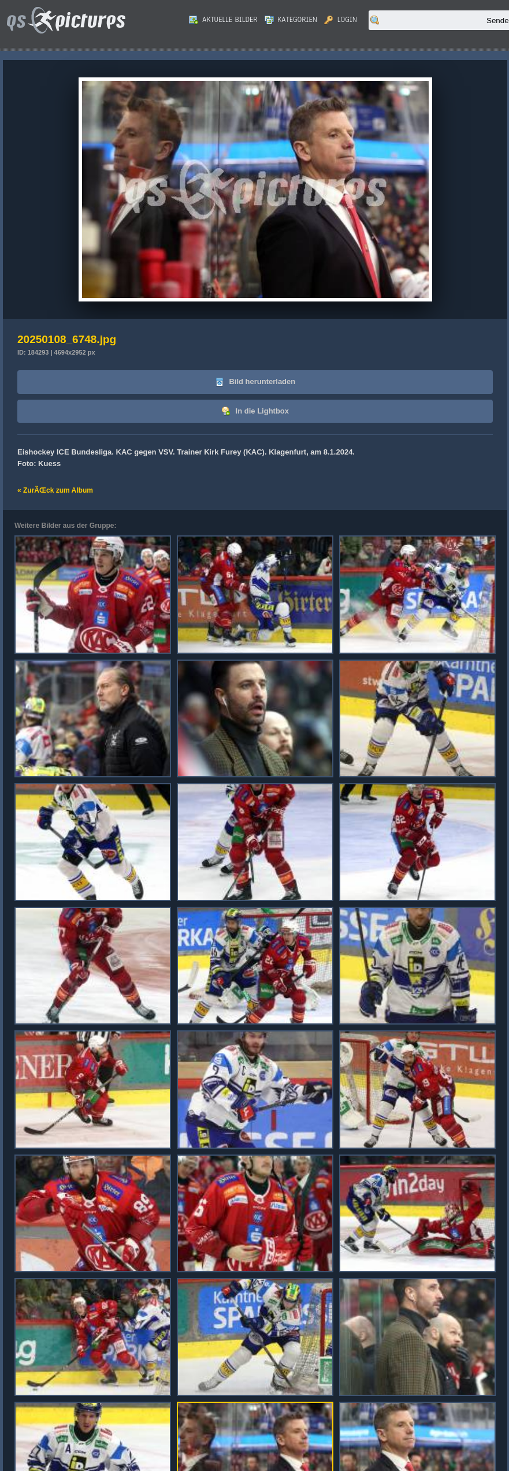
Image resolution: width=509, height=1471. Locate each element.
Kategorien (291, 19)
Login (340, 19)
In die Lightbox (255, 411)
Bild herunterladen (255, 382)
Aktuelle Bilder (223, 19)
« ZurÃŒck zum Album (55, 490)
